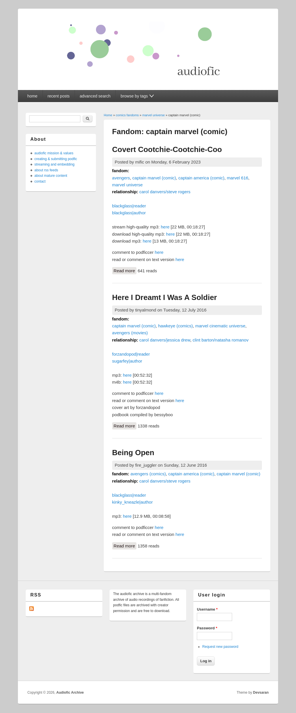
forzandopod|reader (131, 354)
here (165, 226)
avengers (121, 177)
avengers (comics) (148, 473)
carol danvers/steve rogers (164, 191)
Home (108, 115)
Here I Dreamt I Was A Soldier (164, 297)
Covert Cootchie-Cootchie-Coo (167, 149)
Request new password (220, 647)
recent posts (59, 96)
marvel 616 (237, 177)
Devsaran (261, 693)
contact (40, 181)
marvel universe (153, 115)
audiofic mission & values (53, 153)
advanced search (95, 96)
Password (207, 628)
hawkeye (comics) (175, 325)
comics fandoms (127, 115)
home (32, 96)
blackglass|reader (129, 205)
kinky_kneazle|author (132, 502)
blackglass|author (129, 212)
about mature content (50, 176)
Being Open (133, 452)
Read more (125, 270)
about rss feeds (46, 170)
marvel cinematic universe (220, 325)
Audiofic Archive (70, 693)
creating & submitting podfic (55, 159)
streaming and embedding (54, 164)
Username (207, 609)
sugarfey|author (127, 361)
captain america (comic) (201, 177)
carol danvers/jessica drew (164, 339)
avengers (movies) (130, 332)
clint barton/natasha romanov (220, 339)
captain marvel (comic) (154, 177)
